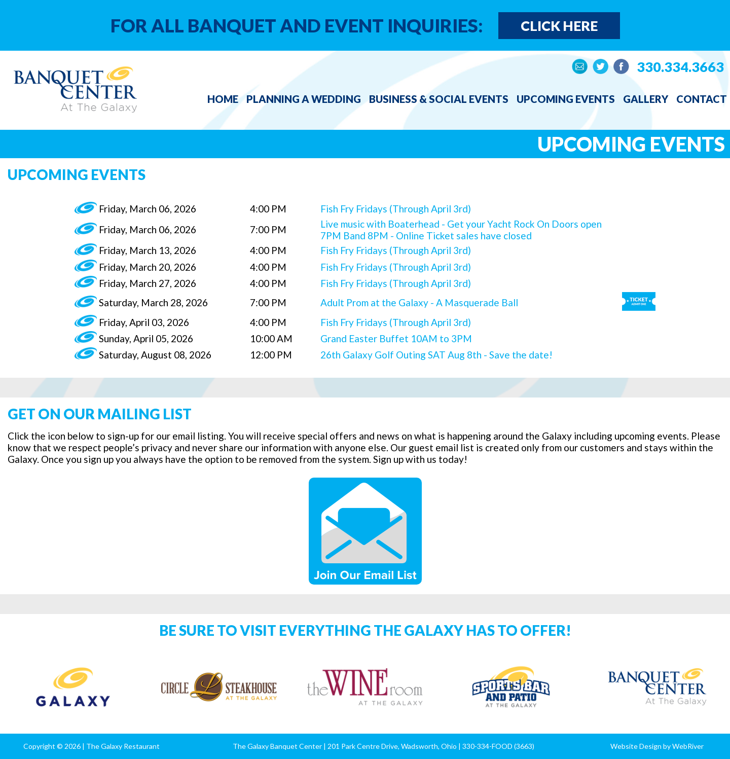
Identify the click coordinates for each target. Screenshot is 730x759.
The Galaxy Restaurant (123, 746)
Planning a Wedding (303, 99)
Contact (701, 99)
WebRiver (688, 746)
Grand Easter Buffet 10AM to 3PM (396, 338)
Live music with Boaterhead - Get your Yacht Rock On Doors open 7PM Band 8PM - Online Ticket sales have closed (461, 229)
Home (222, 99)
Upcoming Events (566, 99)
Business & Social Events (438, 99)
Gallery (645, 99)
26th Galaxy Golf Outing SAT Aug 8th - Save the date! (436, 354)
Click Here (559, 25)
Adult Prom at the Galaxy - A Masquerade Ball (419, 302)
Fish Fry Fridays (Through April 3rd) (395, 208)
